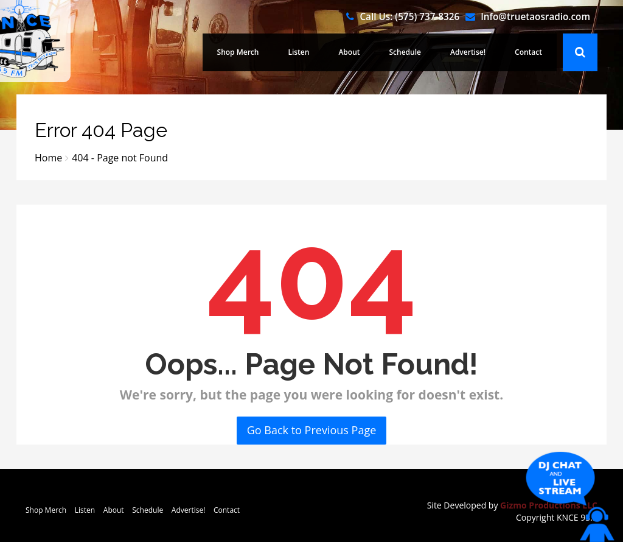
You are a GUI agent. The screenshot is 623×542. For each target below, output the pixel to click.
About (349, 52)
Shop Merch (238, 52)
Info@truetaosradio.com (535, 16)
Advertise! (468, 52)
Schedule (405, 52)
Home (48, 157)
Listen (298, 52)
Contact (528, 52)
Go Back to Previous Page (312, 430)
